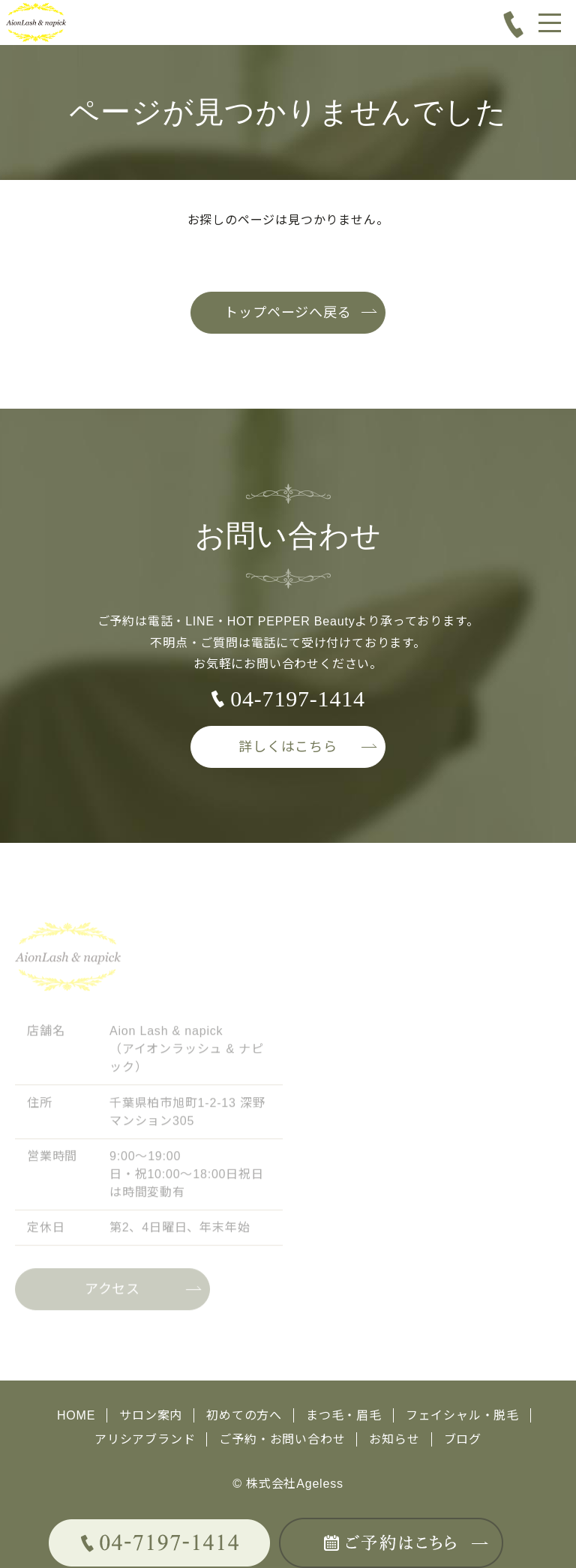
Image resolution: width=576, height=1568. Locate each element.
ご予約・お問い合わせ (282, 1439)
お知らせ (394, 1439)
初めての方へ (244, 1415)
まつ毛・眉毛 (344, 1415)
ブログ (463, 1439)
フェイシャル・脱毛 (462, 1415)
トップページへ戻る (287, 312)
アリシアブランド (144, 1439)
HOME (76, 1415)
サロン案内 (150, 1415)
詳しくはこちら (288, 746)
